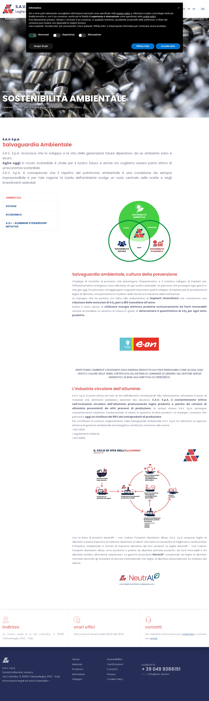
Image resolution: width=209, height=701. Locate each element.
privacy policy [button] (123, 13)
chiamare (188, 634)
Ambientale (13, 197)
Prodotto (77, 669)
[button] (178, 7)
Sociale (11, 206)
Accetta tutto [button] (168, 46)
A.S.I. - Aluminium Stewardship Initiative (26, 224)
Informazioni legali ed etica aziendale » (26, 680)
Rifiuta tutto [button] (143, 46)
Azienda (10, 19)
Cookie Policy (115, 679)
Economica (14, 214)
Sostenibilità (19, 91)
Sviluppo (77, 679)
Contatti (198, 19)
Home (5, 91)
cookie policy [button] (149, 16)
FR (189, 8)
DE (194, 8)
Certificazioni (115, 664)
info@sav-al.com (159, 674)
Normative (78, 674)
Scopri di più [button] (41, 46)
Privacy (111, 674)
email (153, 638)
